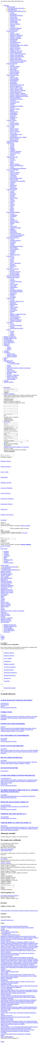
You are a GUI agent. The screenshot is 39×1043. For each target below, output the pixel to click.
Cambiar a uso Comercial (22, 447)
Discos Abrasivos (14, 70)
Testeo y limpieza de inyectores (18, 53)
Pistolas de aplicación (15, 86)
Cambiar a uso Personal (10, 447)
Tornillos (12, 192)
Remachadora (13, 232)
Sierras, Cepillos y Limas (16, 87)
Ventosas (12, 327)
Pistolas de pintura (14, 222)
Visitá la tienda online (6, 850)
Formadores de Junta (15, 42)
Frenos (11, 267)
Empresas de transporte (16, 319)
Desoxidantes (13, 41)
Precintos (12, 195)
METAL (12, 335)
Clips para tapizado (15, 172)
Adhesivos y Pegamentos (16, 35)
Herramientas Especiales (16, 99)
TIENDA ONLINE (8, 382)
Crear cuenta (7, 421)
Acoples (12, 259)
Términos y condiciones (13, 375)
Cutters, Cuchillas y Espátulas (17, 93)
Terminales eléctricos (15, 240)
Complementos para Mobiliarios (18, 168)
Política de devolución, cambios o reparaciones (19, 368)
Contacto (6, 380)
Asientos (12, 145)
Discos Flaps (13, 69)
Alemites (12, 205)
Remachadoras (13, 83)
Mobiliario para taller (12, 157)
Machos (12, 110)
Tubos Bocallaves (14, 79)
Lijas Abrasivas (14, 67)
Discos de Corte (14, 130)
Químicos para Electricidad (17, 56)
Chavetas (12, 203)
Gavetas (12, 167)
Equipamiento (10, 143)
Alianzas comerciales (12, 377)
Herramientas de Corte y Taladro (18, 137)
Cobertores (13, 182)
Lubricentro (13, 308)
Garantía (9, 366)
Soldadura (12, 118)
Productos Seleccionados (13, 277)
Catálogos (6, 351)
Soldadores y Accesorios (16, 51)
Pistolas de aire (14, 220)
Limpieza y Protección (15, 151)
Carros (11, 161)
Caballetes (12, 150)
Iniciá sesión (7, 387)
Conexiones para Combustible (17, 181)
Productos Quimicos (15, 24)
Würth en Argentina (12, 356)
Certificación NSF (14, 46)
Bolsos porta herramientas (16, 165)
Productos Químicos (12, 31)
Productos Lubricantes (15, 38)
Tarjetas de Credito (15, 363)
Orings (11, 202)
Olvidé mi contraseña (9, 393)
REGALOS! (7, 343)
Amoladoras (13, 216)
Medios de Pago (11, 362)
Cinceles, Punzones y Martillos (18, 90)
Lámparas (12, 243)
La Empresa (7, 352)
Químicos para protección (16, 55)
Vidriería (12, 305)
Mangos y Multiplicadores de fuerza (19, 96)
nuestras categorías (25, 525)
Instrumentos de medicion (16, 106)
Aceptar (9, 881)
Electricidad (13, 285)
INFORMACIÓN (8, 360)
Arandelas (12, 201)
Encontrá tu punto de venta (31, 910)
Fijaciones (12, 25)
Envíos (8, 365)
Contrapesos (13, 175)
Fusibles (12, 244)
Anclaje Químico (14, 123)
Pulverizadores (13, 114)
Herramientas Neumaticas (16, 15)
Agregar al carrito (5, 532)
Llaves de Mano (14, 77)
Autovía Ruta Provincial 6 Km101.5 (10, 895)
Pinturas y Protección (15, 48)
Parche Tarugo (13, 188)
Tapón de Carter (14, 174)
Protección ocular (14, 273)
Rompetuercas (13, 117)
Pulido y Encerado (14, 49)
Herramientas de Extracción (17, 84)
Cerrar (2, 874)
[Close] (1, 454)
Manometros (13, 266)
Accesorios (13, 100)
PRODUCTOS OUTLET (13, 276)
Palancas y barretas (15, 109)
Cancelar (3, 881)
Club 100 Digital (11, 379)
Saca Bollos (13, 297)
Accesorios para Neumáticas (17, 235)
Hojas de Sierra (14, 140)
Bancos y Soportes (14, 164)
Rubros (9, 329)
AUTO (11, 332)
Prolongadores (13, 113)
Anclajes (12, 283)
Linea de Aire (13, 17)
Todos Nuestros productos (19, 927)
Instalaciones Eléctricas (13, 237)
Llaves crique (13, 226)
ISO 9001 (9, 373)
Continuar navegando (9, 451)
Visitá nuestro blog (5, 910)
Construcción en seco (15, 317)
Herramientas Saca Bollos (16, 328)
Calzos (11, 206)
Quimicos (12, 295)
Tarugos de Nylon (14, 124)
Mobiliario (12, 294)
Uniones (12, 261)
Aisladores (12, 251)
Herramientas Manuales (16, 290)
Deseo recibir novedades (12, 444)
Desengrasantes (14, 39)
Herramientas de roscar (16, 92)
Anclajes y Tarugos (12, 120)
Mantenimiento (14, 304)
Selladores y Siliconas (15, 36)
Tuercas (12, 199)
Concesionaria (13, 310)
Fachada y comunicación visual (18, 314)
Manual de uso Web (12, 376)
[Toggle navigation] (1, 534)
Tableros (12, 162)
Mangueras (13, 186)
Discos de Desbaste (15, 66)
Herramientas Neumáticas (13, 212)
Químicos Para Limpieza (16, 59)
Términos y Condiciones (7, 927)
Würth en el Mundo (12, 355)
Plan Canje (9, 369)
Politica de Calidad (11, 372)
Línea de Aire (10, 256)
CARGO (12, 334)
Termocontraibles (14, 249)
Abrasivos (12, 26)
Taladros (12, 223)
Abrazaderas (13, 193)
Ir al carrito (24, 532)
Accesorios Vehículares (13, 169)
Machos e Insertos (14, 138)
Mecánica (12, 311)
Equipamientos (14, 21)
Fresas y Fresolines (15, 131)
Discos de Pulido (14, 73)
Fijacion (12, 288)
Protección (12, 154)
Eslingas (12, 184)
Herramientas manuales (13, 75)
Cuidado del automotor (16, 52)
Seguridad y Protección (13, 268)
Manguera (12, 264)
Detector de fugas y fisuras (17, 62)
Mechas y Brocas (14, 128)
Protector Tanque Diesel (16, 178)
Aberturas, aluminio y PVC (17, 301)
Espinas (12, 208)
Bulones (12, 210)
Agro (11, 312)
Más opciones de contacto (21, 926)
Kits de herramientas (15, 97)
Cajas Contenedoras (15, 152)
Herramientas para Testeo (16, 246)
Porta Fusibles (13, 247)
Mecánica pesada (14, 315)
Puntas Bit (12, 116)
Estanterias (13, 159)
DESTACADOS (11, 6)
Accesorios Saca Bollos (16, 325)
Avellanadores (13, 135)
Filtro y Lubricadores (15, 263)
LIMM (2, 1041)
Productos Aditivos (15, 34)
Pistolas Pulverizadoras (16, 236)
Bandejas (12, 148)
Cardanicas (13, 103)
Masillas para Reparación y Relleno (19, 45)
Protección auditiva (15, 274)
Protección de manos (15, 271)
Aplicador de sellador (15, 227)
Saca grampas (13, 176)
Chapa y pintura (14, 307)
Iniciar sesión (4, 849)
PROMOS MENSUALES (10, 338)
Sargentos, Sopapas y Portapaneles (18, 94)
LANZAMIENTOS (12, 9)
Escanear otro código (16, 532)
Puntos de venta (11, 353)
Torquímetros (13, 82)
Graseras (12, 104)
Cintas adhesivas (14, 43)
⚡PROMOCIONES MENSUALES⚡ (17, 11)
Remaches (12, 196)
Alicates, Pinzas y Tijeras (16, 89)
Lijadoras (12, 219)
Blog (5, 359)
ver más (3, 929)
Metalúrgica (13, 302)
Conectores (13, 250)
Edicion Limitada (14, 29)
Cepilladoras (13, 230)
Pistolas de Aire (14, 111)
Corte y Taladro (14, 22)
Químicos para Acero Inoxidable (18, 60)
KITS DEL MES (8, 339)
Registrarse (10, 849)
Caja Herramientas (14, 101)
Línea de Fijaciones (12, 189)
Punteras (12, 253)
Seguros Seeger (14, 198)
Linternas (12, 107)
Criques (12, 147)
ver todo (12, 12)
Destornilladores (14, 80)
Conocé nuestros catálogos (17, 910)
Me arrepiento (30, 927)
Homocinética (13, 185)
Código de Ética (11, 370)
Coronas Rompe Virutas (16, 134)
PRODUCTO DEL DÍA (10, 336)
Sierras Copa (13, 133)
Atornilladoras (13, 215)
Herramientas (13, 14)
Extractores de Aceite (15, 233)
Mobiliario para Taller (15, 19)
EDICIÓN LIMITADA (13, 141)
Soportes (12, 155)
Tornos (11, 218)
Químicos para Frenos (15, 58)
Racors (11, 260)
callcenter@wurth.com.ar (7, 920)
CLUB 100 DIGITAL (9, 342)
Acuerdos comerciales (15, 321)
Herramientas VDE (15, 254)
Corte (11, 225)
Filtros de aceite (14, 179)
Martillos (12, 229)
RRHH (5, 358)
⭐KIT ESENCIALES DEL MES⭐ (16, 8)
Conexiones (13, 242)
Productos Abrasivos (12, 63)
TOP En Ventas (11, 298)
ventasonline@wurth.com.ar (8, 926)
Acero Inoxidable (14, 318)
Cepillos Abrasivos (15, 72)
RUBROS (6, 345)
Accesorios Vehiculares (16, 28)
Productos (6, 5)
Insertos (12, 209)
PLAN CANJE (14, 18)
